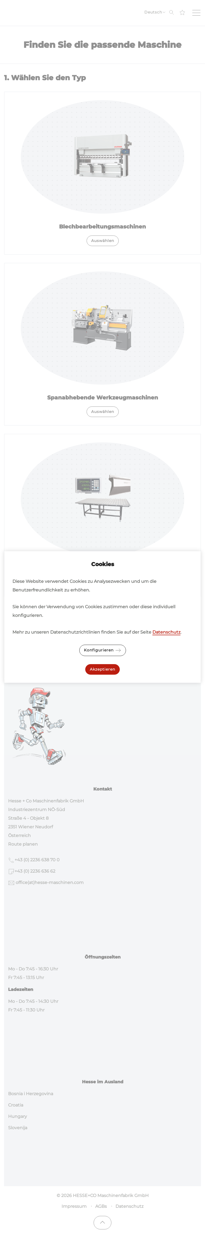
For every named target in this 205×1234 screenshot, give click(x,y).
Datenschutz (166, 632)
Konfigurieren (102, 650)
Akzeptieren (102, 669)
